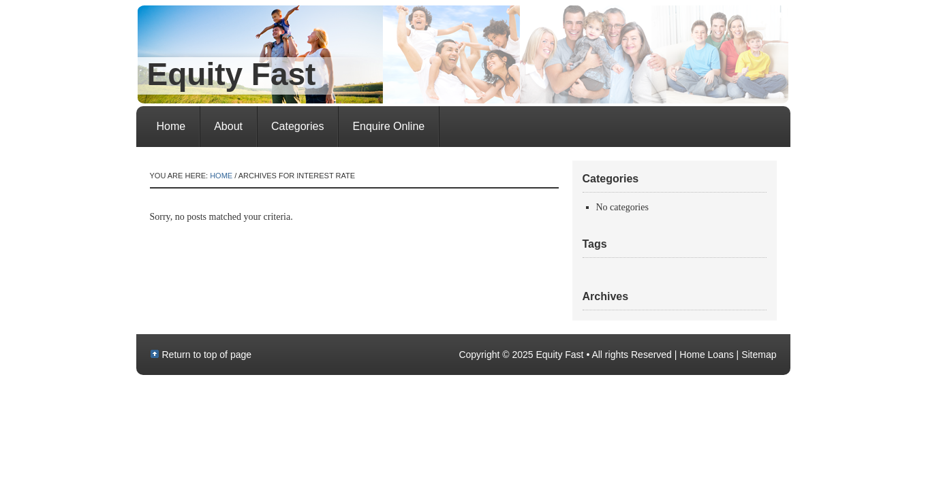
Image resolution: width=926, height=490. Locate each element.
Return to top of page (207, 354)
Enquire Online (388, 126)
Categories (297, 126)
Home (171, 126)
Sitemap (758, 354)
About (228, 126)
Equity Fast (231, 74)
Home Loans (706, 354)
